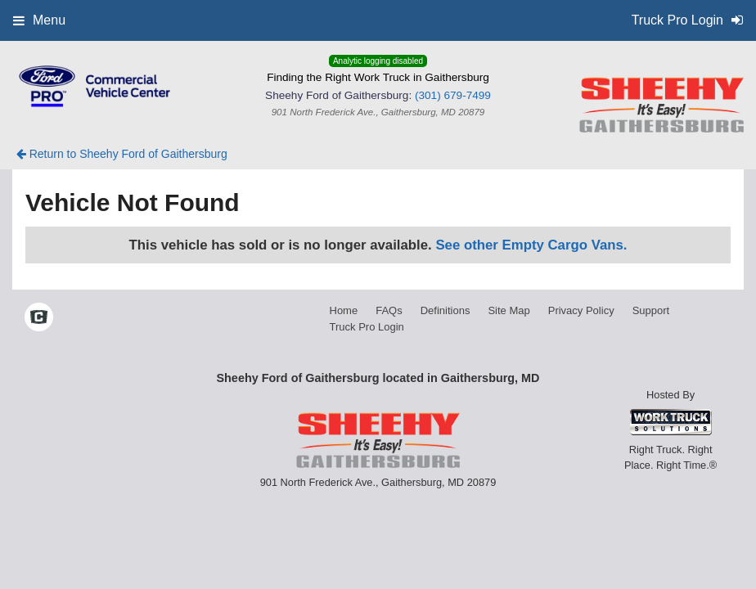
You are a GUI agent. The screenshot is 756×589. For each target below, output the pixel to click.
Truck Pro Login (367, 327)
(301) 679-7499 (453, 95)
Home (344, 310)
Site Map (508, 310)
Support (651, 310)
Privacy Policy (581, 310)
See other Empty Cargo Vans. (531, 245)
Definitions (445, 310)
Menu (39, 20)
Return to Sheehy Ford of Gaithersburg (121, 153)
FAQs (389, 310)
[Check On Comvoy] (39, 318)
